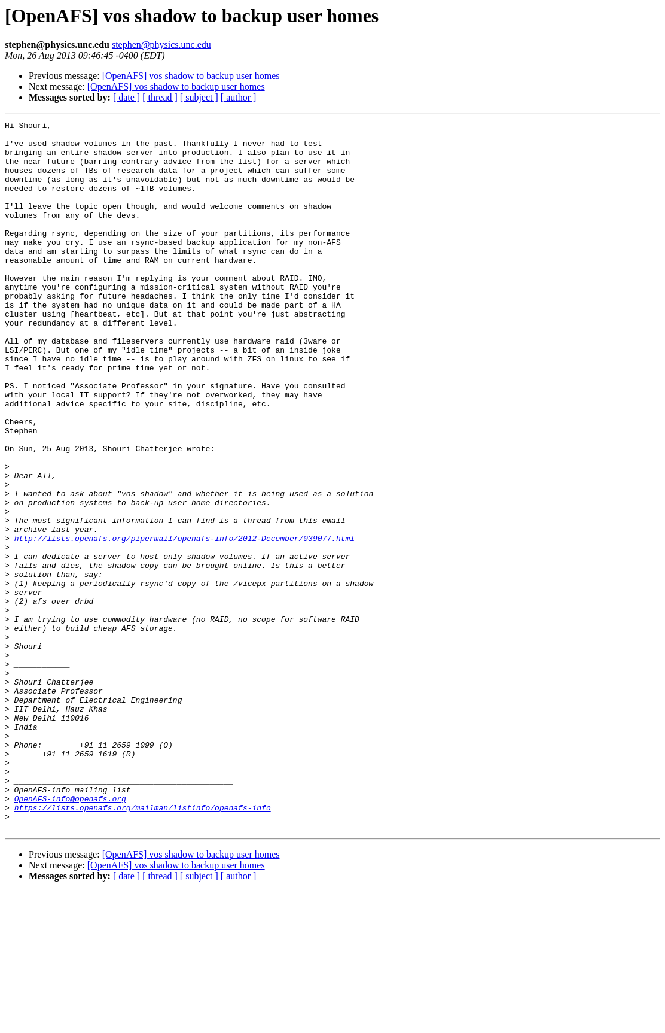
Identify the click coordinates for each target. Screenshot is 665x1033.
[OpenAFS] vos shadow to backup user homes (191, 76)
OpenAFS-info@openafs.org (70, 934)
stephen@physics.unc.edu (161, 45)
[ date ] (126, 97)
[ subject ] (199, 97)
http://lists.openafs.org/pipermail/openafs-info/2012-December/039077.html (184, 622)
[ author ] (239, 97)
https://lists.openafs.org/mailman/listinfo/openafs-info (142, 945)
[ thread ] (160, 97)
